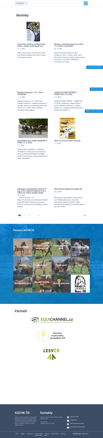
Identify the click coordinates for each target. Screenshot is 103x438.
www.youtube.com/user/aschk (77, 426)
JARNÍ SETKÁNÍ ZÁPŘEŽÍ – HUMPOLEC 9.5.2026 (66, 93)
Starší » (85, 215)
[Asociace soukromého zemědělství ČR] (51, 337)
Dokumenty (63, 433)
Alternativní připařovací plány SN (68, 189)
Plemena (47, 433)
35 (38, 215)
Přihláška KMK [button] (96, 89)
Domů (17, 433)
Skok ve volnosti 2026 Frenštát (67, 141)
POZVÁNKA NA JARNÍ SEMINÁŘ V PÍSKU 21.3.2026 (32, 142)
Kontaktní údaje (38, 435)
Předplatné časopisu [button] (94, 111)
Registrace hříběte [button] (94, 67)
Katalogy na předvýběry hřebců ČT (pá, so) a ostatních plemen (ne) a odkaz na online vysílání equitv (32, 191)
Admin (45, 435)
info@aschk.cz (73, 420)
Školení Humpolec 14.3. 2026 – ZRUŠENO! (30, 93)
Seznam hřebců (55, 433)
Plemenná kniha (39, 433)
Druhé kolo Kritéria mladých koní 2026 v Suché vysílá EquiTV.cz (31, 45)
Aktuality (23, 433)
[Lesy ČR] (51, 355)
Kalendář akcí (30, 433)
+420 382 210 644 (74, 416)
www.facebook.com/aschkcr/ (77, 423)
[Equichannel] (51, 321)
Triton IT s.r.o (85, 433)
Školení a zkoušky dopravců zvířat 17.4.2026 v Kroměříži (68, 45)
